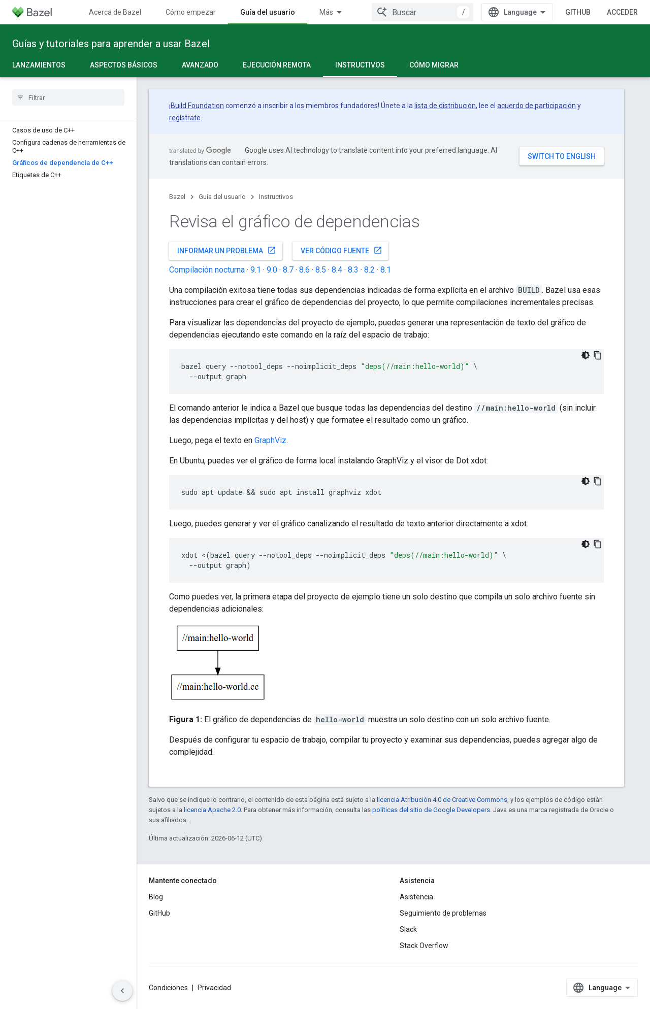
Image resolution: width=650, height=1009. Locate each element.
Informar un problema (226, 250)
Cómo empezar (191, 12)
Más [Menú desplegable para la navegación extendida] (326, 12)
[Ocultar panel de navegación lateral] (122, 991)
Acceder (622, 12)
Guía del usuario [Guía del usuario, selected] (267, 12)
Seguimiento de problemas (443, 913)
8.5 (320, 270)
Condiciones (168, 988)
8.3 (353, 270)
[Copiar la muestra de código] (598, 355)
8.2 (369, 270)
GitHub (578, 12)
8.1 (385, 270)
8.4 (337, 270)
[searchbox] (68, 97)
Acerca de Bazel (115, 12)
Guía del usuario (222, 196)
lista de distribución (445, 106)
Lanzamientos (39, 65)
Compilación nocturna (207, 270)
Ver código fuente (341, 250)
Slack (408, 929)
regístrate (185, 118)
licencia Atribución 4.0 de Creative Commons (442, 799)
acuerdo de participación (536, 106)
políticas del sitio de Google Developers (431, 810)
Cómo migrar (434, 65)
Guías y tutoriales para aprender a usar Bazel (111, 44)
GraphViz (270, 440)
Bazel (177, 196)
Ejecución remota (277, 65)
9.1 (255, 270)
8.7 (288, 270)
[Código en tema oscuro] (585, 355)
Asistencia (416, 897)
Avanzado (200, 65)
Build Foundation (197, 106)
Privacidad (214, 988)
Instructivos (276, 196)
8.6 (304, 270)
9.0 (272, 270)
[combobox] (422, 12)
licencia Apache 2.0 (212, 810)
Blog (156, 897)
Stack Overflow (424, 945)
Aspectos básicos (123, 65)
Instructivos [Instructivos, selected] (360, 65)
